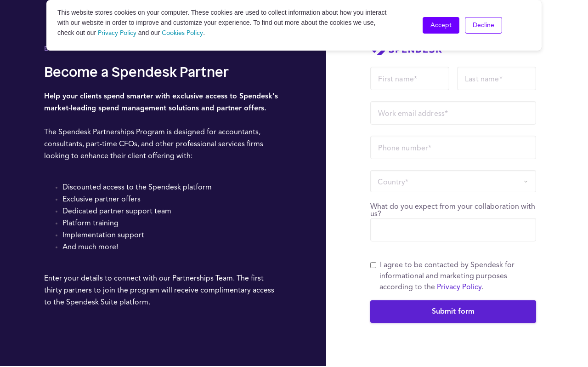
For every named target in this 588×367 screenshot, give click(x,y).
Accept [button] (441, 25)
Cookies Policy (182, 33)
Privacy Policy (117, 33)
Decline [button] (483, 25)
